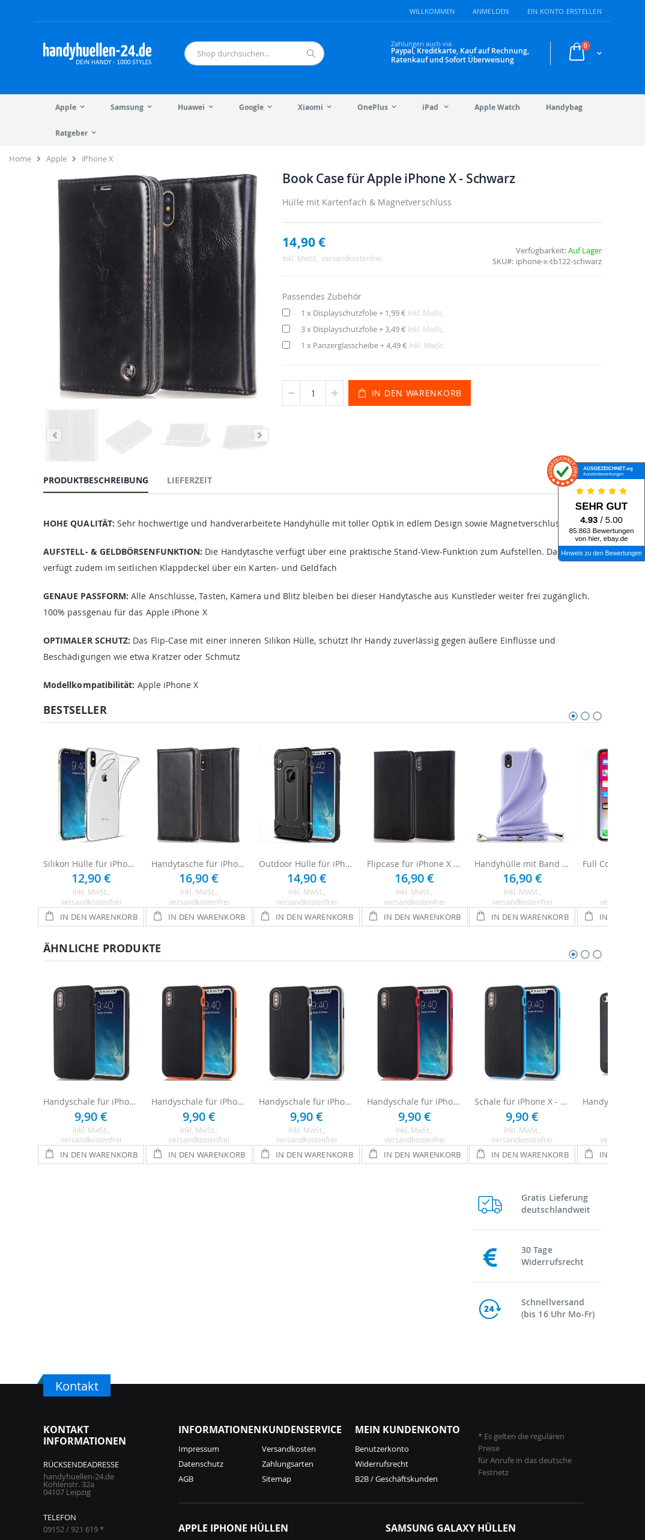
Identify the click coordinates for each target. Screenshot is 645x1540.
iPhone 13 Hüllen (298, 1422)
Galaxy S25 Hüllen (417, 1377)
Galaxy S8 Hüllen (505, 1437)
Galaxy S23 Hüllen (417, 1437)
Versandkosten (289, 1278)
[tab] (104, 431)
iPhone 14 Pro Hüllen (306, 1392)
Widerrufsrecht (381, 1293)
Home (20, 158)
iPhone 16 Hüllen (208, 1422)
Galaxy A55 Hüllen (418, 1422)
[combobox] (254, 53)
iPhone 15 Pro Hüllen (215, 1437)
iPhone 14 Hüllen (298, 1407)
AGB (185, 1308)
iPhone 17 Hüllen (208, 1392)
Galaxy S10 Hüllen (507, 1407)
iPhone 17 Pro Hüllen (215, 1377)
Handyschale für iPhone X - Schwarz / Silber (307, 1085)
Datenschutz (200, 1293)
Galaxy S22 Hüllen (507, 1377)
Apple (56, 158)
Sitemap (276, 1308)
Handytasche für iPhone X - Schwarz (199, 847)
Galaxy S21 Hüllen (507, 1392)
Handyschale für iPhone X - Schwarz (91, 1085)
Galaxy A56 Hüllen (418, 1392)
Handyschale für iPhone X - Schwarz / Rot (415, 1085)
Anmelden (491, 11)
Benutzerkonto (382, 1278)
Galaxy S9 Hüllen (505, 1422)
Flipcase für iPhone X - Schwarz (415, 847)
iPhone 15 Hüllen (298, 1377)
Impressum (198, 1278)
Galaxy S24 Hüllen (417, 1407)
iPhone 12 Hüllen (298, 1437)
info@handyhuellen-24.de (89, 1396)
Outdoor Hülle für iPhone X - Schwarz (307, 847)
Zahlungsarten (287, 1293)
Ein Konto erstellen (564, 11)
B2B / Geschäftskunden (396, 1308)
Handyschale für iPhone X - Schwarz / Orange (199, 1085)
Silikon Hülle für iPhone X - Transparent (91, 847)
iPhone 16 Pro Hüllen (215, 1407)
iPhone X (98, 158)
